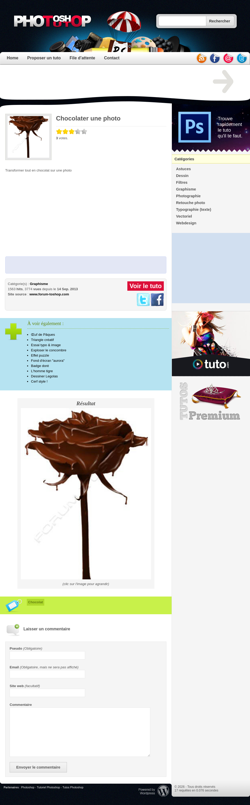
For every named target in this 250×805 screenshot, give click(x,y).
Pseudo (16, 648)
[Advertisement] (100, 81)
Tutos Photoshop (73, 787)
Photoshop (27, 787)
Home (12, 58)
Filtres (182, 182)
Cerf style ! (39, 381)
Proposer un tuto (44, 58)
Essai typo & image (46, 345)
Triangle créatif (42, 340)
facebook (215, 58)
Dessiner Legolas (44, 376)
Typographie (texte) (193, 209)
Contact (112, 58)
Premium (211, 401)
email (228, 58)
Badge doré (40, 366)
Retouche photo (190, 203)
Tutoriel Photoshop (48, 787)
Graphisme (39, 284)
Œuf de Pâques (43, 335)
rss (201, 58)
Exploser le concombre (48, 350)
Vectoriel (184, 216)
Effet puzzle (40, 355)
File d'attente (82, 58)
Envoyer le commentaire (38, 767)
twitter (242, 58)
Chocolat (35, 602)
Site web (17, 686)
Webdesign (186, 223)
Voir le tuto (145, 285)
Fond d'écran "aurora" (48, 361)
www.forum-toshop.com (49, 294)
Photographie (188, 196)
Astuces (183, 169)
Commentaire (21, 705)
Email (14, 667)
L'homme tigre (42, 371)
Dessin (182, 176)
